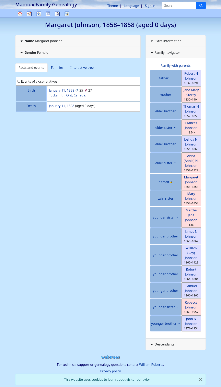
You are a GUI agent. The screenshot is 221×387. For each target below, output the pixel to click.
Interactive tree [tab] (82, 67)
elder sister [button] (164, 127)
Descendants (162, 344)
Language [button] (131, 5)
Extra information (166, 40)
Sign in (150, 5)
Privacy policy (110, 371)
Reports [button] (57, 13)
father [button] (164, 78)
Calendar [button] (48, 13)
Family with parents (176, 65)
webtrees (110, 357)
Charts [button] (29, 13)
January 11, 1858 (61, 90)
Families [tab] (57, 67)
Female (34, 52)
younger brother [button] (164, 323)
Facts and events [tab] (31, 67)
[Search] (201, 5)
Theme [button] (112, 5)
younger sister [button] (164, 217)
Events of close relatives (37, 81)
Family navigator (165, 52)
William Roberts (151, 364)
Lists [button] (38, 13)
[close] (201, 379)
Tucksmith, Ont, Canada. (67, 95)
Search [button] (67, 13)
